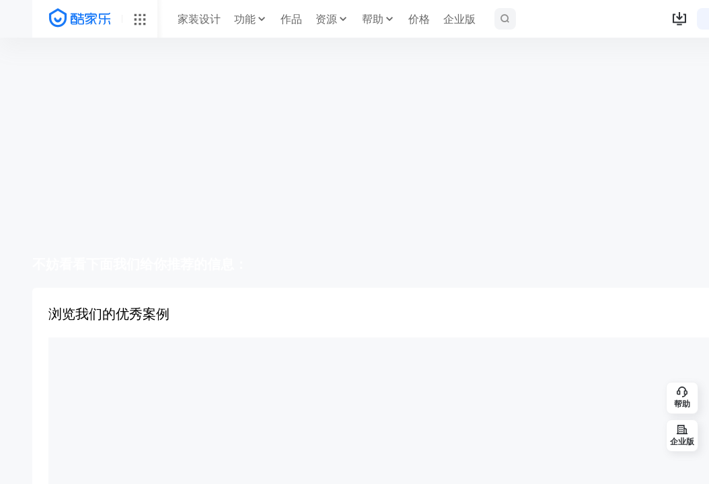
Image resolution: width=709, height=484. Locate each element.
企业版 (459, 18)
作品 (291, 18)
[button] (679, 19)
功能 (245, 18)
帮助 (372, 18)
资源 (326, 18)
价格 (419, 18)
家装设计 (199, 18)
